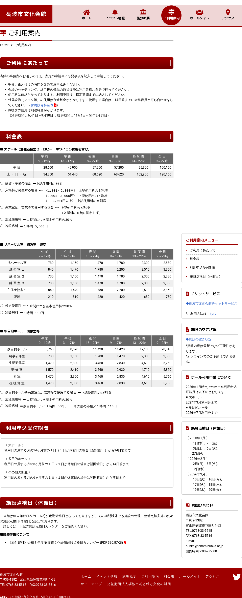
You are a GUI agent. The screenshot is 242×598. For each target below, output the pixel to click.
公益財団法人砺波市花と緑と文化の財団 (139, 579)
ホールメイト (199, 13)
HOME (4, 45)
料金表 (194, 255)
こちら (211, 310)
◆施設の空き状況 (199, 335)
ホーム (87, 13)
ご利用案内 (171, 13)
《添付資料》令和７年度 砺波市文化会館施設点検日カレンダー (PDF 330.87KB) (65, 538)
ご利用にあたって (203, 246)
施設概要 (143, 13)
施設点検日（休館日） (206, 272)
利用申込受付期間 (203, 263)
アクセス (227, 13)
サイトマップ (91, 579)
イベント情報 (115, 13)
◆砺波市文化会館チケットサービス (211, 299)
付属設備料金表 (42, 105)
